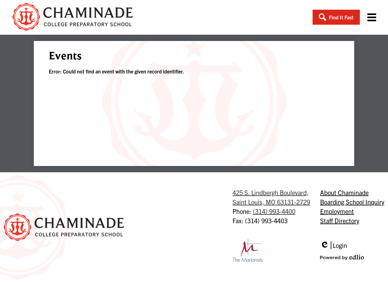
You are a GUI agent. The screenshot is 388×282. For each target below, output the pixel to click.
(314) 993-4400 (274, 211)
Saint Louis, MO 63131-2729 (271, 197)
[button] (336, 17)
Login (333, 245)
